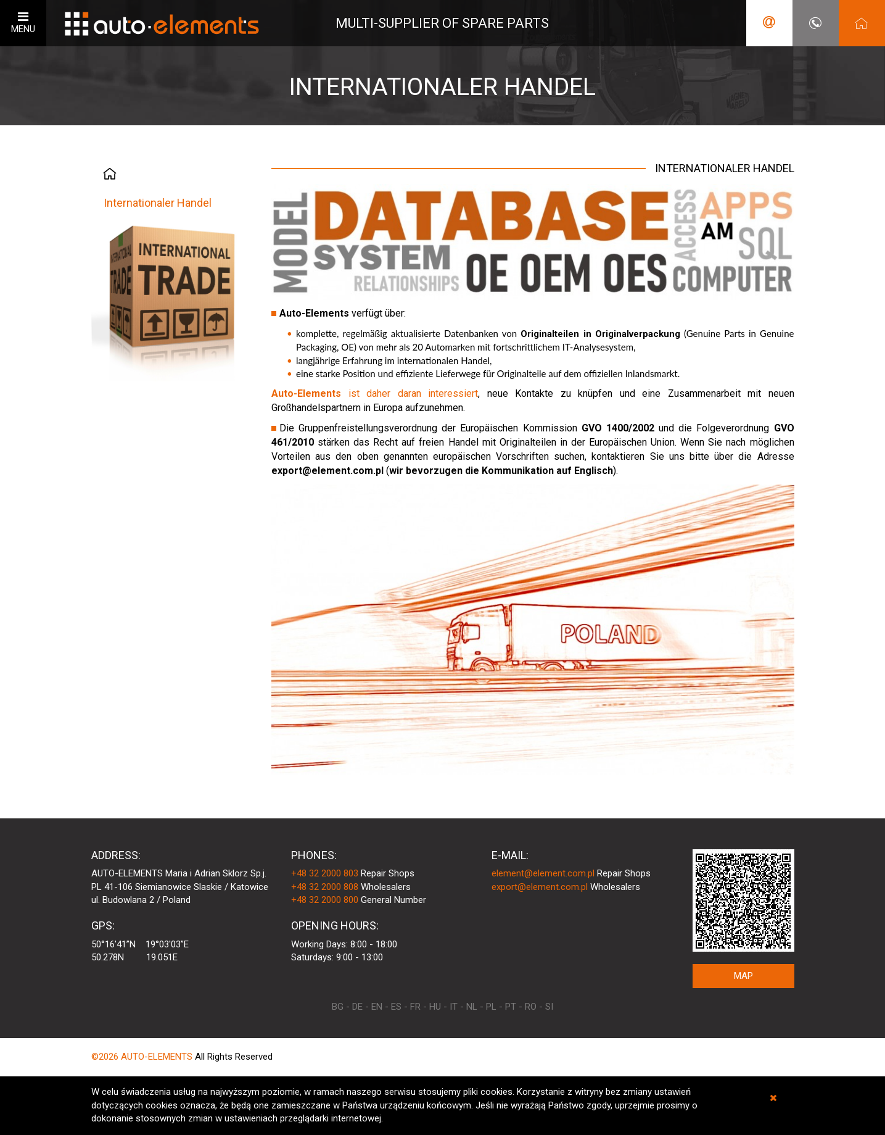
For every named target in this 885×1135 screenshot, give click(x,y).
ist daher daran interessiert (374, 393)
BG (338, 1006)
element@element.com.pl (543, 873)
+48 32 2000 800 (324, 899)
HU (435, 1006)
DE (357, 1006)
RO (531, 1006)
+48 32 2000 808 (324, 886)
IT (454, 1006)
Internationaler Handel (158, 202)
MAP (743, 975)
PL (491, 1006)
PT (510, 1006)
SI (549, 1006)
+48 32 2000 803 (324, 873)
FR (415, 1006)
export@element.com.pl (540, 886)
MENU (23, 22)
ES (396, 1006)
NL (471, 1006)
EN (376, 1006)
